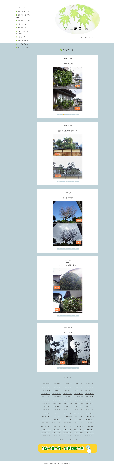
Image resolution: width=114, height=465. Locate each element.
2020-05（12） (45, 426)
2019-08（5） (89, 429)
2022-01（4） (47, 413)
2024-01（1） (79, 396)
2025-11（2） (89, 383)
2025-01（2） (58, 390)
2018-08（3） (73, 439)
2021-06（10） (68, 416)
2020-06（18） (91, 422)
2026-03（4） (58, 383)
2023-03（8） (57, 403)
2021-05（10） (79, 416)
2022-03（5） (79, 409)
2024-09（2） (46, 393)
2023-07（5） (68, 400)
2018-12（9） (68, 435)
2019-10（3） (67, 429)
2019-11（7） (57, 429)
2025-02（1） (47, 390)
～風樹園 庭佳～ (53, 463)
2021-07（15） (57, 416)
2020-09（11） (56, 422)
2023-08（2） (57, 400)
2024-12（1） (68, 390)
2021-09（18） (89, 413)
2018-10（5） (89, 435)
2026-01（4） (69, 383)
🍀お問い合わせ (21, 24)
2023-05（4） (90, 400)
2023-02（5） (68, 403)
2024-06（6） (79, 393)
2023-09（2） (46, 400)
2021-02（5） (57, 419)
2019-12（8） (47, 429)
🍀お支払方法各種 (22, 44)
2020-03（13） (68, 426)
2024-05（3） (90, 393)
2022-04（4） (68, 409)
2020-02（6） (80, 426)
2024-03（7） (58, 396)
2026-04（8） (47, 383)
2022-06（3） (46, 409)
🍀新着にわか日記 (22, 40)
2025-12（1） (79, 383)
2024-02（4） (69, 396)
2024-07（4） (68, 393)
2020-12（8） (79, 419)
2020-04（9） (57, 426)
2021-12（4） (57, 413)
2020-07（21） (79, 422)
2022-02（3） (90, 409)
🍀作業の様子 (20, 37)
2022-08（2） (79, 406)
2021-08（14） (46, 416)
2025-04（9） (79, 387)
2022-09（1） (68, 406)
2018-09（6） (63, 439)
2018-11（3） (78, 435)
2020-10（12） (45, 422)
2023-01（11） (79, 403)
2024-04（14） (46, 396)
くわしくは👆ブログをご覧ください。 (68, 114)
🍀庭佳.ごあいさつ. (22, 48)
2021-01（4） (68, 419)
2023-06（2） (79, 400)
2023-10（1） (90, 396)
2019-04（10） (79, 432)
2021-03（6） (47, 419)
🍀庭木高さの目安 (22, 28)
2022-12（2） (90, 403)
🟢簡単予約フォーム (23, 11)
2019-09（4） (78, 429)
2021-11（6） (67, 413)
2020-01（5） (91, 426)
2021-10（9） (78, 413)
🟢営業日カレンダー (23, 20)
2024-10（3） (89, 390)
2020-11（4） (89, 419)
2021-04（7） (90, 416)
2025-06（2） (57, 387)
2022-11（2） (46, 406)
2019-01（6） (58, 435)
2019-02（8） (47, 435)
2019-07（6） (46, 432)
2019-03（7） (90, 432)
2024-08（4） (57, 393)
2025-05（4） (68, 387)
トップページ (20, 8)
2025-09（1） (46, 387)
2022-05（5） (57, 409)
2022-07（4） (90, 406)
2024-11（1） (78, 390)
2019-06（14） (57, 432)
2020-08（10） (68, 422)
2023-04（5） (46, 403)
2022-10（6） (57, 406)
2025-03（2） (90, 387)
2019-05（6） (68, 432)
